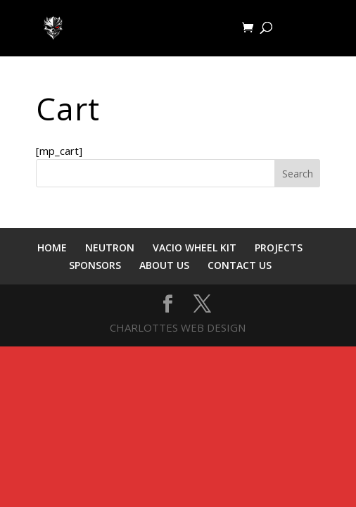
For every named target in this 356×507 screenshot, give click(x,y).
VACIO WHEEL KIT (194, 247)
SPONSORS (95, 265)
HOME (52, 247)
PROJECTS (279, 247)
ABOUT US (164, 265)
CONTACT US (240, 265)
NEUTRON (109, 247)
